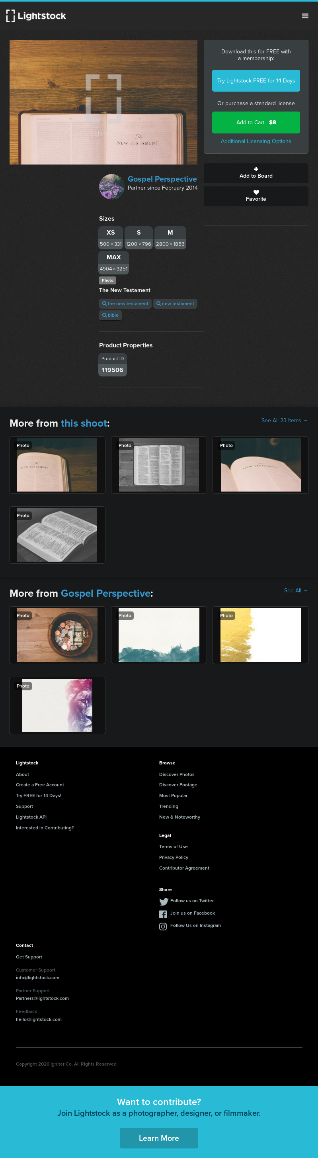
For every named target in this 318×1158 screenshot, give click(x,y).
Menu (305, 16)
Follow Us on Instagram (195, 925)
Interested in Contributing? (45, 827)
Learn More (159, 1138)
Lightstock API (31, 817)
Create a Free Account (40, 784)
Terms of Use (173, 846)
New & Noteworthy (179, 817)
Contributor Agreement (184, 868)
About (22, 774)
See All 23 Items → (284, 421)
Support (24, 806)
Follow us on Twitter (192, 900)
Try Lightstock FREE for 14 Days (256, 80)
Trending (168, 806)
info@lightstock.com (37, 977)
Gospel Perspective (162, 179)
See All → (296, 591)
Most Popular (173, 795)
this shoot (84, 423)
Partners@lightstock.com (42, 998)
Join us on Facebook (192, 913)
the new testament (125, 303)
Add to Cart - (256, 122)
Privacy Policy (173, 857)
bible (110, 315)
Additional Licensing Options (256, 141)
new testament (175, 303)
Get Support (29, 956)
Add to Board (256, 173)
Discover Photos (177, 774)
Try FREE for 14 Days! (38, 795)
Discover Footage (178, 784)
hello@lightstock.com (39, 1019)
